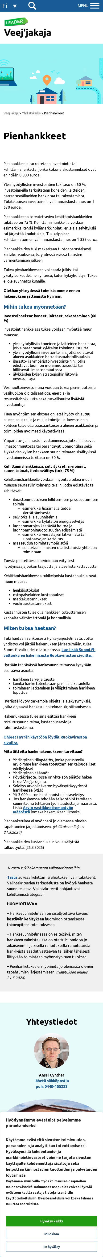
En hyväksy (51, 1247)
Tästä (12, 877)
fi (4, 5)
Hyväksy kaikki (51, 1221)
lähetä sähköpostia (51, 1081)
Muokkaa (51, 1234)
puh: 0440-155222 (51, 1086)
